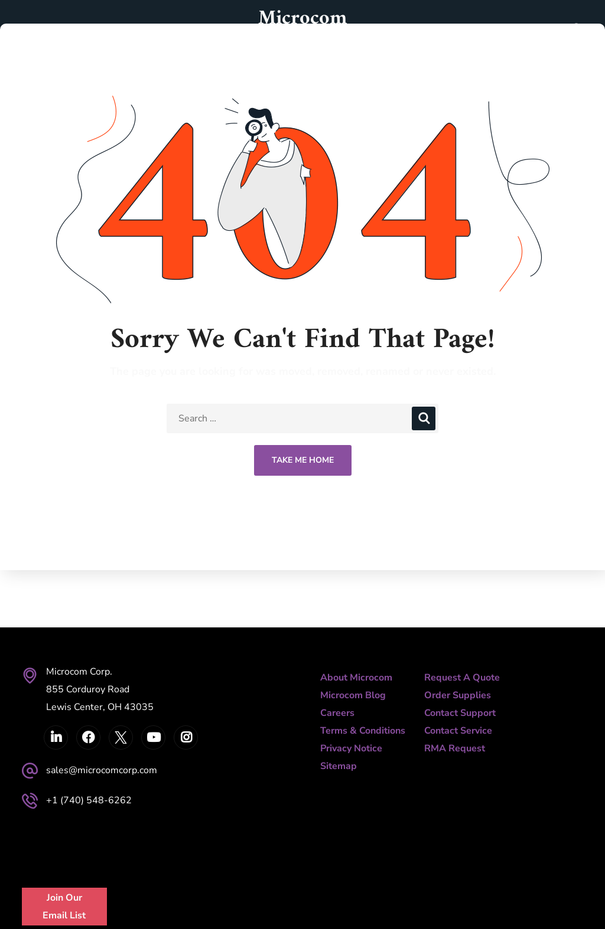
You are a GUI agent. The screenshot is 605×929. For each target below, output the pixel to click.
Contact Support (460, 712)
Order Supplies (457, 695)
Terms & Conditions (362, 730)
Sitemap (338, 766)
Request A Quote (462, 677)
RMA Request (454, 748)
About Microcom (356, 677)
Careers (337, 712)
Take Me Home (303, 460)
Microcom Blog (353, 695)
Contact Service (458, 730)
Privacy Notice (351, 748)
